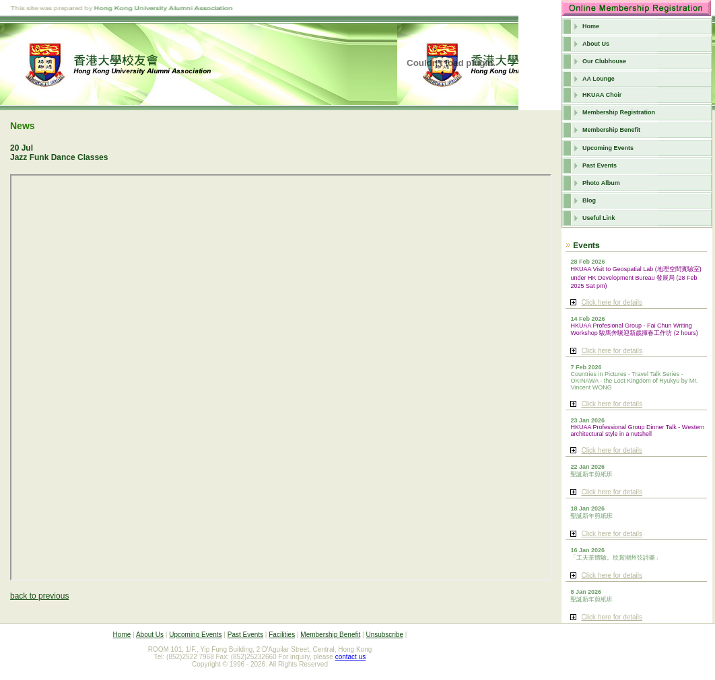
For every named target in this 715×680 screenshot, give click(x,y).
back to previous (39, 596)
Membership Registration (618, 112)
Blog (589, 200)
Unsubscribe (384, 634)
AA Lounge (598, 78)
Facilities (282, 634)
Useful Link (598, 218)
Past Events (599, 165)
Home (590, 26)
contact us (350, 656)
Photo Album (601, 183)
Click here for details (611, 302)
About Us (595, 43)
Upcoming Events (608, 148)
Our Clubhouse (604, 61)
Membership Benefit (611, 129)
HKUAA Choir (601, 94)
